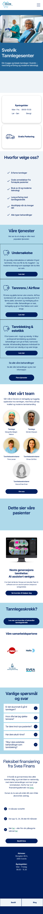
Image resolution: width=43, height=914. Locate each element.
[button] (38, 5)
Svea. (31, 787)
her (13, 828)
